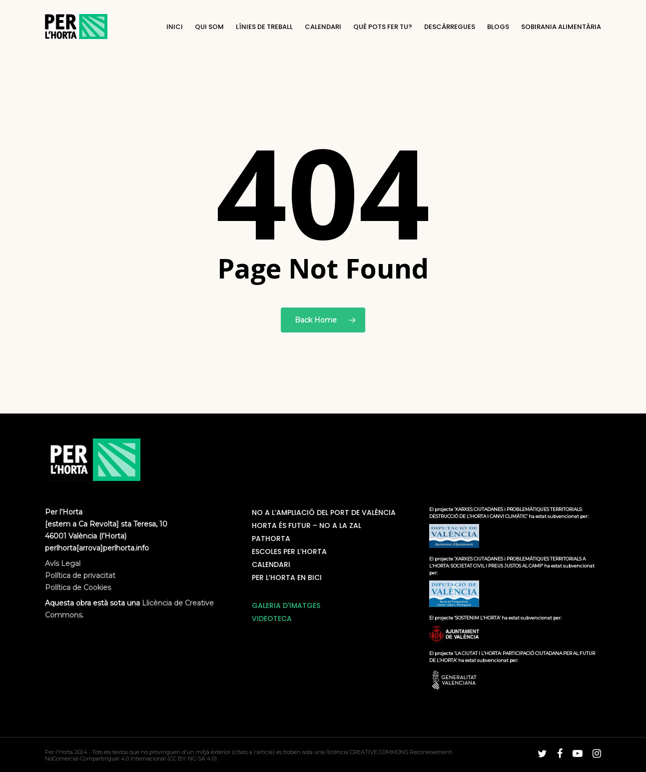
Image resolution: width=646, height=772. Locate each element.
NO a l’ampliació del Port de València (324, 513)
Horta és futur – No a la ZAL (306, 525)
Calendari (271, 565)
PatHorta (271, 539)
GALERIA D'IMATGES (286, 605)
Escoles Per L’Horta (289, 551)
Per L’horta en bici (287, 577)
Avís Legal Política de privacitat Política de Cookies (80, 575)
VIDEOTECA (272, 619)
